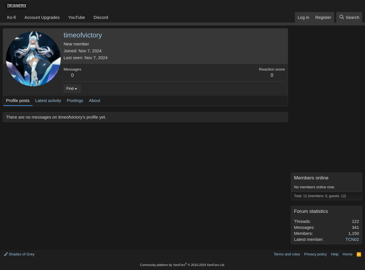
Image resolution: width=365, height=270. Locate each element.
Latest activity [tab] (48, 100)
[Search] (349, 17)
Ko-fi (11, 17)
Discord (101, 17)
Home (348, 254)
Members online (311, 178)
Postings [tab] (75, 100)
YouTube (76, 17)
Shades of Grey (19, 254)
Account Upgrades (42, 17)
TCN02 (352, 239)
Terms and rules (287, 254)
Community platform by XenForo (182, 265)
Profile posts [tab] (18, 100)
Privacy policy (315, 254)
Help (335, 254)
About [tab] (94, 100)
